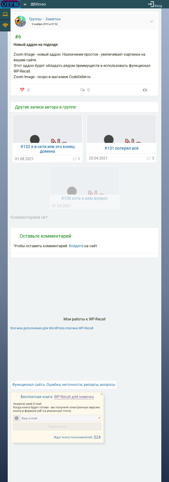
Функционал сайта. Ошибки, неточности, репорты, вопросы (63, 384)
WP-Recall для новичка (74, 397)
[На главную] (10, 4)
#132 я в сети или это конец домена (48, 149)
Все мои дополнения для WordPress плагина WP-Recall (52, 328)
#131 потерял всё (122, 148)
